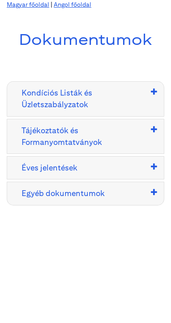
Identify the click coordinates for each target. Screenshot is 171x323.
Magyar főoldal (28, 4)
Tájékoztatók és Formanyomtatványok (61, 136)
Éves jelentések (49, 167)
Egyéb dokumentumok (63, 193)
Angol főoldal (72, 4)
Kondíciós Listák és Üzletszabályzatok (56, 98)
